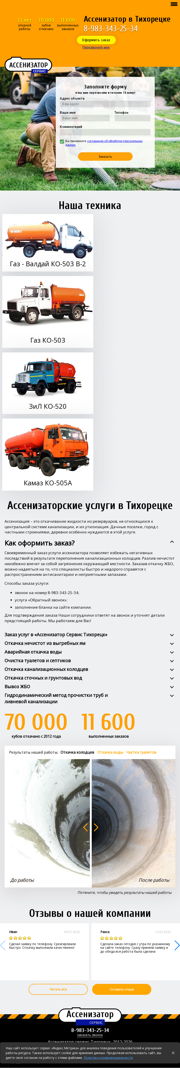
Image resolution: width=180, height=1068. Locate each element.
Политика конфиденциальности (108, 1057)
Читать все (58, 989)
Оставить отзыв (122, 989)
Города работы (18, 1066)
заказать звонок (90, 1035)
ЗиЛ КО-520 (48, 406)
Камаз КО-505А (48, 482)
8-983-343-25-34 (111, 28)
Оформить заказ (96, 40)
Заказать (105, 157)
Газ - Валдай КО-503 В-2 (48, 263)
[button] (177, 945)
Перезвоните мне (96, 47)
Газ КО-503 (47, 340)
